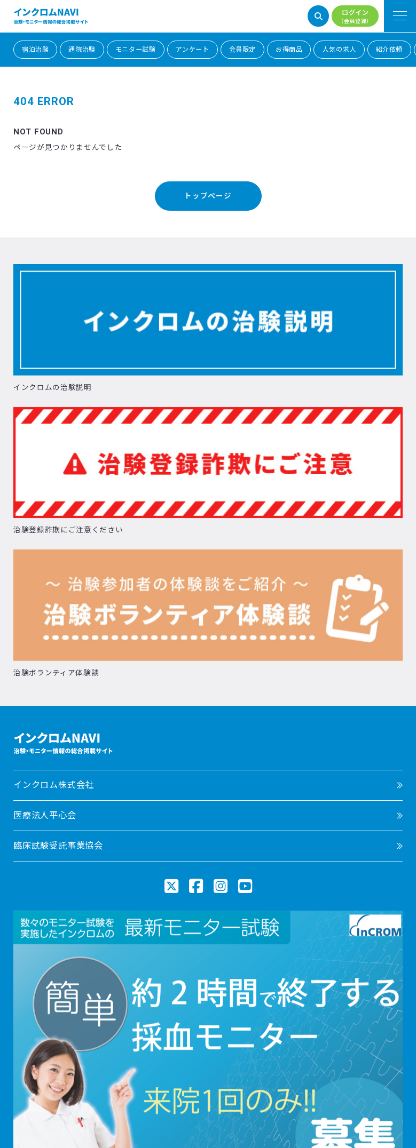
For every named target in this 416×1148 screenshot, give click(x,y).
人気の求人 (339, 49)
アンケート (192, 49)
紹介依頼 (389, 49)
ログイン (355, 17)
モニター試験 (135, 49)
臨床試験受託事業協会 (58, 846)
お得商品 (289, 49)
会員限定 (242, 49)
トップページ (207, 196)
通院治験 (81, 49)
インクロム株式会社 (53, 785)
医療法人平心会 (44, 815)
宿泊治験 (35, 49)
